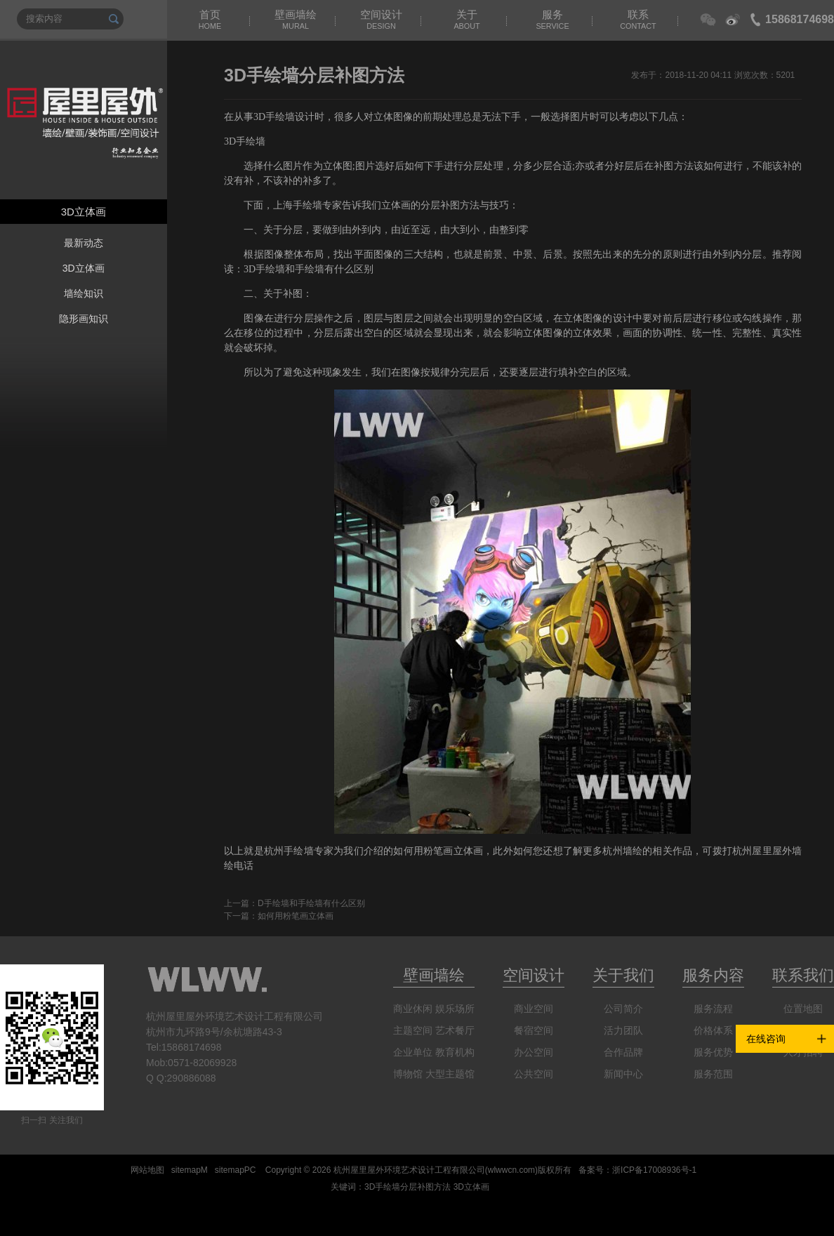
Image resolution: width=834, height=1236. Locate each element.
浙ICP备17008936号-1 (654, 1170)
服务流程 (713, 1008)
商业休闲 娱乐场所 (434, 1008)
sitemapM (189, 1170)
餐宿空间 (533, 1030)
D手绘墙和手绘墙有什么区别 (311, 903)
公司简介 (623, 1008)
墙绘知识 (83, 293)
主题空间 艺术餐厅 (434, 1030)
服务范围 (713, 1073)
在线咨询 (766, 1038)
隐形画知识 (83, 318)
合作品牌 (623, 1052)
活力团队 (623, 1030)
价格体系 (713, 1030)
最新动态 (83, 242)
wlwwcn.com (511, 1170)
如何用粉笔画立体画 (295, 916)
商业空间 (533, 1008)
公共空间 (533, 1073)
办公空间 (533, 1052)
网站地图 (147, 1170)
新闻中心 (623, 1073)
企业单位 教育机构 (434, 1052)
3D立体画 (83, 268)
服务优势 (713, 1052)
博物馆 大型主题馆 (434, 1073)
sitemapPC (235, 1170)
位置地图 (803, 1008)
